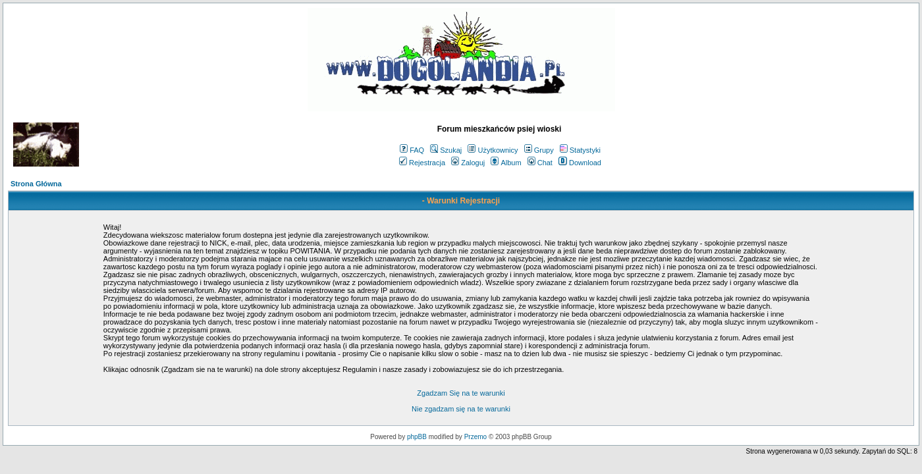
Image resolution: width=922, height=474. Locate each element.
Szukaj (446, 150)
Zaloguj (468, 163)
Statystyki (580, 150)
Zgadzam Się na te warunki (460, 393)
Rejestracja (422, 163)
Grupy (539, 150)
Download (579, 163)
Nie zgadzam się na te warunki (461, 409)
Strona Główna (36, 184)
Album (506, 163)
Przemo (475, 436)
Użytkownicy (493, 150)
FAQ (412, 150)
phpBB (417, 436)
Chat (540, 163)
